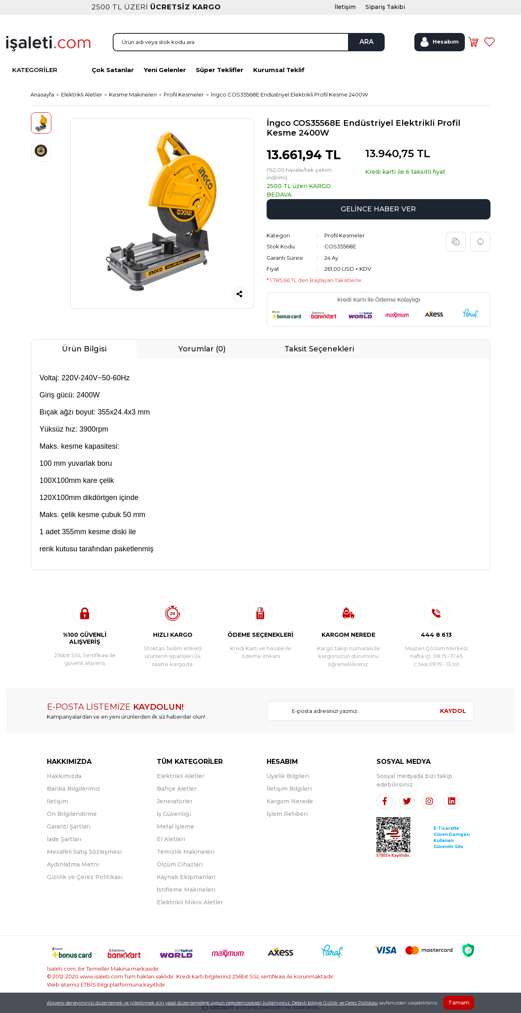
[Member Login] (439, 42)
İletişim (57, 801)
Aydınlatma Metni (73, 864)
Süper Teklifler (219, 70)
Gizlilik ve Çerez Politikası (85, 877)
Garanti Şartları (68, 826)
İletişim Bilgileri (289, 788)
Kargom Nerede (290, 801)
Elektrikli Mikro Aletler (190, 902)
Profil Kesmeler (344, 235)
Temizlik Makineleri (186, 851)
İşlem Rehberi (287, 814)
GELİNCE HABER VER (378, 209)
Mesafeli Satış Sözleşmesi (84, 851)
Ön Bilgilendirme (72, 814)
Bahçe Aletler (177, 788)
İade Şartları (64, 839)
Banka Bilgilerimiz (73, 788)
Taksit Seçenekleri (319, 348)
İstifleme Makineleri (186, 889)
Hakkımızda (64, 776)
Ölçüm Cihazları (180, 864)
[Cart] (473, 42)
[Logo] (48, 42)
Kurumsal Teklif (278, 70)
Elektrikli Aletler (180, 776)
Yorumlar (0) (201, 348)
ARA (366, 42)
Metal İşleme (175, 826)
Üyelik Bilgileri (288, 776)
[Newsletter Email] (350, 711)
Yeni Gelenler (165, 70)
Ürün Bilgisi (84, 348)
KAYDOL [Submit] (453, 711)
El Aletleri (171, 839)
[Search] (249, 42)
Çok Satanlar (113, 70)
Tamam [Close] (458, 1002)
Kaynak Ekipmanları (186, 877)
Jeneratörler (175, 801)
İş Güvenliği (174, 814)
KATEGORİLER (34, 70)
